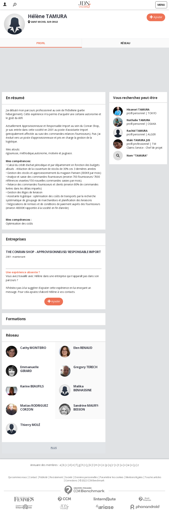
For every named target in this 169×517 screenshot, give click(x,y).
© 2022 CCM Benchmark (91, 480)
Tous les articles (153, 477)
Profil (40, 43)
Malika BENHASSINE (82, 388)
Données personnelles (86, 477)
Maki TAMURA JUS (138, 140)
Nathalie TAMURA (138, 120)
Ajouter (158, 17)
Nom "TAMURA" (137, 155)
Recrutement (56, 477)
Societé (68, 477)
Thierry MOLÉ (30, 425)
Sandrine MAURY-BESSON (86, 407)
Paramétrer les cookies (111, 477)
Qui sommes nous (17, 477)
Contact (33, 477)
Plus (54, 447)
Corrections (71, 480)
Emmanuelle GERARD (29, 369)
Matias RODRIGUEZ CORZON (34, 407)
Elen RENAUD (82, 348)
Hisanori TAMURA (138, 109)
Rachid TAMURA (137, 130)
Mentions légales (134, 477)
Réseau (125, 43)
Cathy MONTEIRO (33, 348)
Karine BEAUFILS (32, 386)
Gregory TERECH (85, 367)
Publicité (43, 477)
